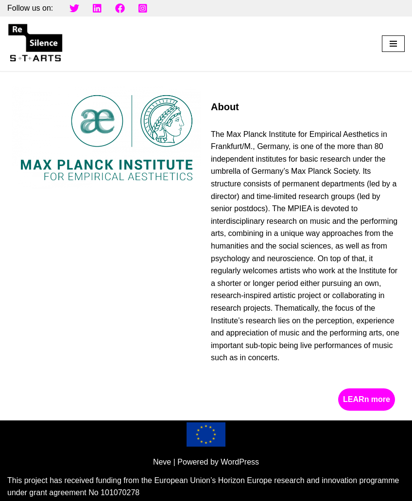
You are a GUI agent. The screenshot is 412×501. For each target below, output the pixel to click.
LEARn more (366, 399)
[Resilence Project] (36, 43)
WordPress (240, 462)
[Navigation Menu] (393, 43)
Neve (162, 462)
